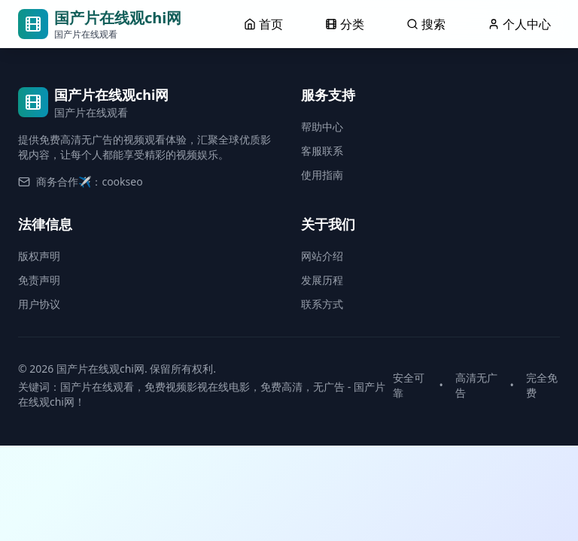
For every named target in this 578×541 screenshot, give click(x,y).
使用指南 (322, 175)
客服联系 (322, 151)
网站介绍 (322, 256)
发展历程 (322, 280)
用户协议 (39, 304)
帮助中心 (322, 126)
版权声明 (39, 256)
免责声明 (39, 280)
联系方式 (322, 304)
